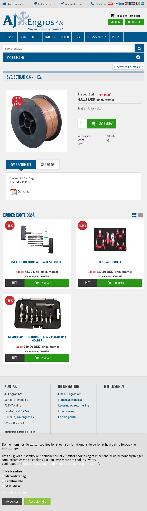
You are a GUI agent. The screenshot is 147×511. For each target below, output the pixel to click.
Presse (116, 37)
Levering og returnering (73, 405)
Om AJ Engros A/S (70, 394)
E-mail (78, 37)
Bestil (36, 37)
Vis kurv (115, 22)
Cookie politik (67, 417)
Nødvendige (13, 471)
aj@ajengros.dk (24, 417)
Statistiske (13, 486)
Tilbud (65, 37)
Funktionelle (14, 481)
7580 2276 (22, 411)
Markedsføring (15, 476)
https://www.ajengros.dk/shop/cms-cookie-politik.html (60, 463)
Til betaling (134, 22)
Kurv (23, 37)
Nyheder (50, 37)
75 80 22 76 (101, 4)
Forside (10, 37)
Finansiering (66, 411)
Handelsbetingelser (71, 399)
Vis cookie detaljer (15, 492)
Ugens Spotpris (97, 37)
